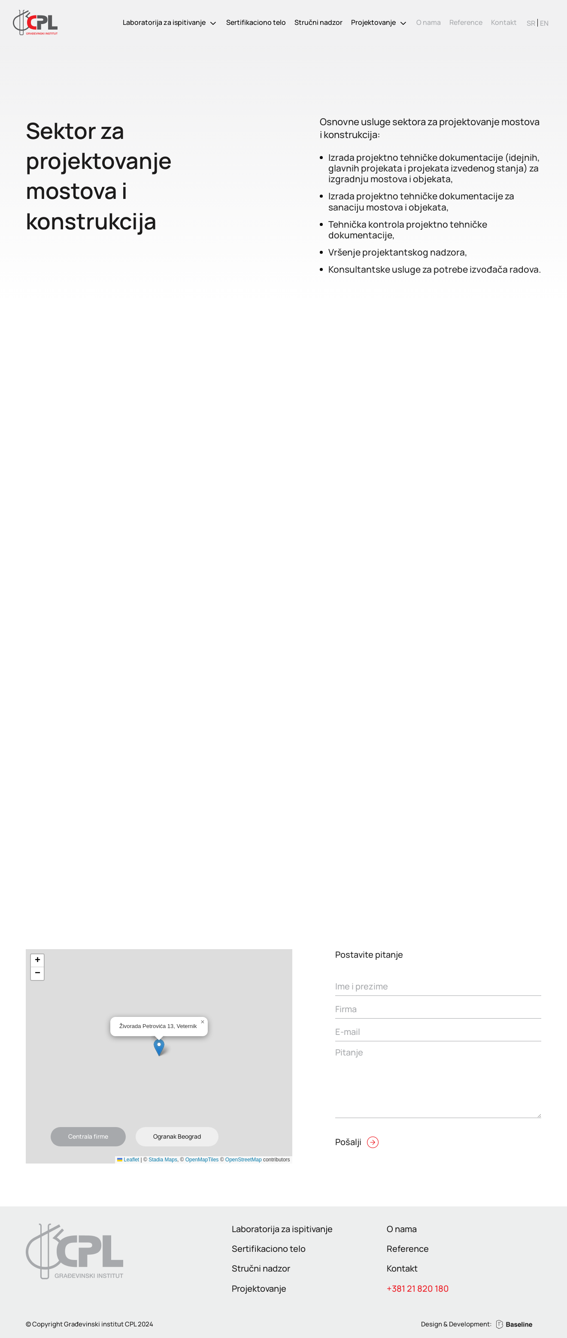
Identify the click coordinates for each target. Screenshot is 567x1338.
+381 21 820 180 (418, 1288)
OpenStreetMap (243, 1160)
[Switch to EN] (544, 23)
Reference (465, 22)
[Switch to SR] (531, 23)
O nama (428, 22)
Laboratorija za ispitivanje (164, 22)
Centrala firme (88, 1136)
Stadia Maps (163, 1160)
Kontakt (504, 22)
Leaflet (128, 1160)
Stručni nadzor (318, 22)
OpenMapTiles (202, 1160)
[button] (159, 1047)
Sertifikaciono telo (256, 22)
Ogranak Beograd (177, 1136)
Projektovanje (373, 22)
